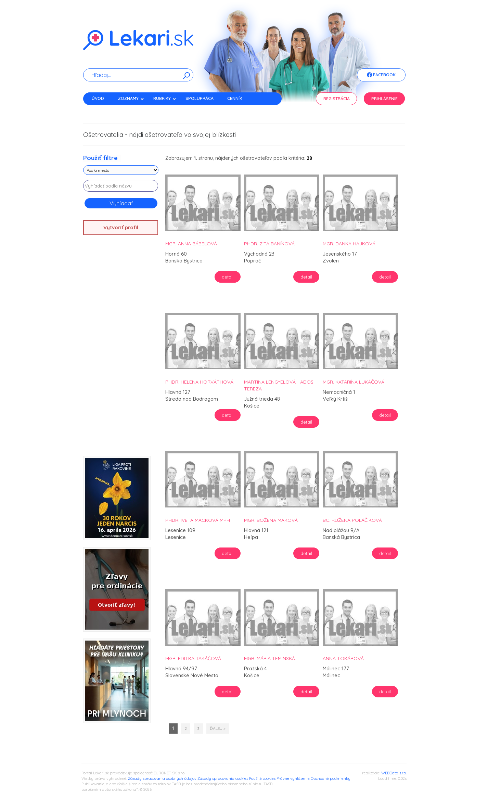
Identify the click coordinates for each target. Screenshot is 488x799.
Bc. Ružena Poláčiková (352, 520)
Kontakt (101, 110)
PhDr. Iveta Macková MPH (197, 520)
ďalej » (218, 728)
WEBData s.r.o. (394, 773)
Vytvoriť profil (120, 227)
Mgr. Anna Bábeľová (191, 244)
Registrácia (336, 98)
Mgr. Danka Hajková (349, 244)
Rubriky (164, 98)
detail (227, 277)
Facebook (381, 75)
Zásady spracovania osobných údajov (162, 778)
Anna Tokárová (343, 658)
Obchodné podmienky (330, 778)
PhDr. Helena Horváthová (199, 382)
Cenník (234, 98)
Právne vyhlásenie (293, 778)
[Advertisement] (120, 348)
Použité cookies (262, 778)
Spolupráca (199, 98)
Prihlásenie (384, 98)
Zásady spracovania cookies (222, 778)
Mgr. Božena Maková (271, 520)
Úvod (98, 98)
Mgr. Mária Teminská (269, 658)
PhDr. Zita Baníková (269, 244)
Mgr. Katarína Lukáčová (353, 382)
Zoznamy (131, 98)
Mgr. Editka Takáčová (193, 658)
